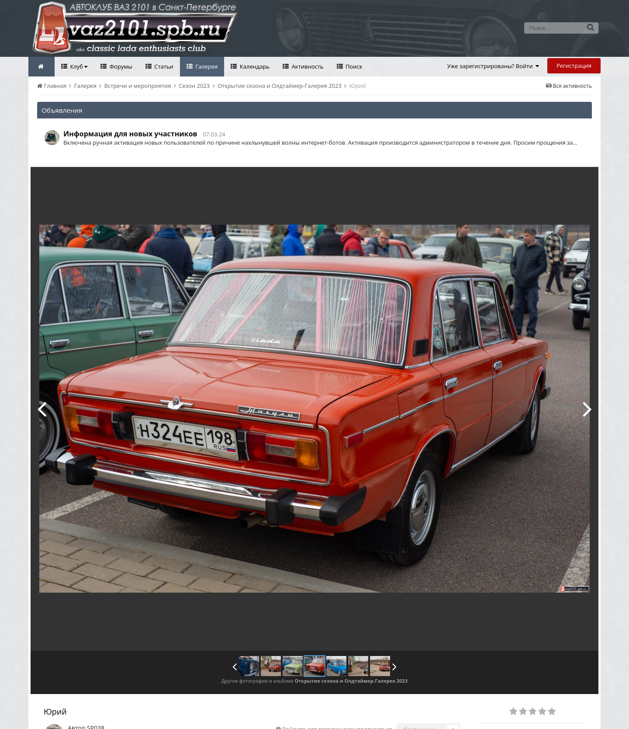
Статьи (163, 66)
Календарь (254, 66)
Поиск (353, 66)
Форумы (120, 66)
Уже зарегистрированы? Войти (493, 66)
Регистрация (573, 65)
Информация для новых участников (130, 134)
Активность (306, 66)
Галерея (206, 66)
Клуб (78, 66)
